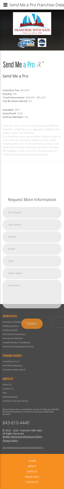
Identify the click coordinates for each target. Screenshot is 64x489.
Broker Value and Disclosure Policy (22, 436)
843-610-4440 (16, 423)
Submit (32, 357)
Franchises (32, 476)
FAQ (5, 392)
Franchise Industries (12, 365)
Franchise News (10, 396)
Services (32, 471)
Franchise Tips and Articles (15, 401)
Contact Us (8, 388)
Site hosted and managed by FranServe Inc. (23, 447)
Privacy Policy (10, 440)
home (32, 460)
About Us (7, 384)
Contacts (32, 482)
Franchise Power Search (14, 369)
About (32, 466)
